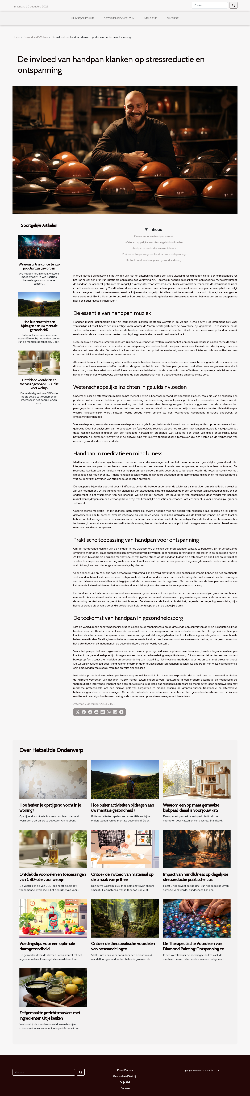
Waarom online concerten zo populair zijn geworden (39, 266)
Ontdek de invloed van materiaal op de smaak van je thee (122, 877)
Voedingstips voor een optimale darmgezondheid (47, 946)
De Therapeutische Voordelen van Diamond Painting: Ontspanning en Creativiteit (193, 949)
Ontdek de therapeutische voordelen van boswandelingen (123, 946)
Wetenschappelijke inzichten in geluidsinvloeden (154, 242)
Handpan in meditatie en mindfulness (154, 248)
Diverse (173, 18)
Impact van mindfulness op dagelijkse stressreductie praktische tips (195, 877)
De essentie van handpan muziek (153, 236)
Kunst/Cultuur (82, 18)
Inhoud (155, 229)
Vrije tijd (150, 18)
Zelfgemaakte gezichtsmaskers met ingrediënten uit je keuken (49, 1015)
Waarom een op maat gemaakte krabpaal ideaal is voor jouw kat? (191, 808)
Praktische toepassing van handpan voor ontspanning (154, 254)
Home (16, 37)
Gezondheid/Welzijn (119, 18)
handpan (175, 561)
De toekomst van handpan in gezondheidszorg (153, 260)
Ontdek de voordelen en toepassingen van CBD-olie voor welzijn (39, 384)
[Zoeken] (210, 5)
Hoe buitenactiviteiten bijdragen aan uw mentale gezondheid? (39, 326)
